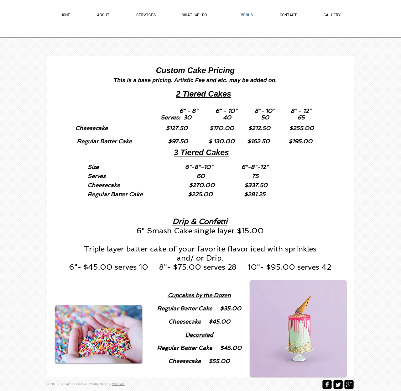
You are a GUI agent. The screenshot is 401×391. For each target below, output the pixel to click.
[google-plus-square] (349, 384)
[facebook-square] (327, 384)
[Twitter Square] (338, 384)
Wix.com (118, 384)
